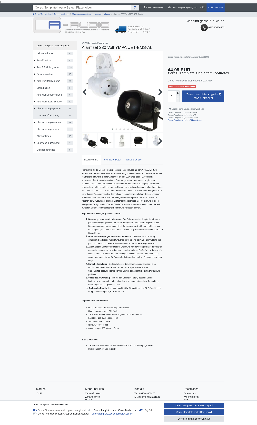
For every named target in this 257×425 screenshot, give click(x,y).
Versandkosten (92, 393)
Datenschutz (190, 393)
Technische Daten (112, 159)
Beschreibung (91, 159)
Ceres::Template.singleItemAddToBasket (203, 96)
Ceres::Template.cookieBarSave (194, 418)
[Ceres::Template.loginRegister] (182, 7)
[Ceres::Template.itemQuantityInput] (172, 96)
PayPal (148, 410)
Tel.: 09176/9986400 (144, 393)
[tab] (91, 160)
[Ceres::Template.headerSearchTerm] (82, 7)
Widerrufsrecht (191, 396)
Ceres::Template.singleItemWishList (186, 109)
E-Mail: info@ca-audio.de (147, 396)
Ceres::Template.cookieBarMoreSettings (112, 413)
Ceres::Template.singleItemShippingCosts (185, 120)
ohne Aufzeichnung (102, 14)
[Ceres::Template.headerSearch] (135, 7)
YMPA (39, 393)
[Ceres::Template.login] (154, 7)
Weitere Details (134, 159)
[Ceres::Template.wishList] (202, 7)
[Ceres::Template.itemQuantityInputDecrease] (178, 99)
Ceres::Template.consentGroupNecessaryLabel (62, 410)
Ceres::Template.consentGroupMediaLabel (115, 410)
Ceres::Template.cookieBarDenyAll (194, 412)
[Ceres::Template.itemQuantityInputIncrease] (178, 93)
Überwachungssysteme (81, 14)
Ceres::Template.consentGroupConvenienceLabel (63, 413)
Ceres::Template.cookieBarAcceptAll (194, 405)
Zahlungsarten (92, 396)
